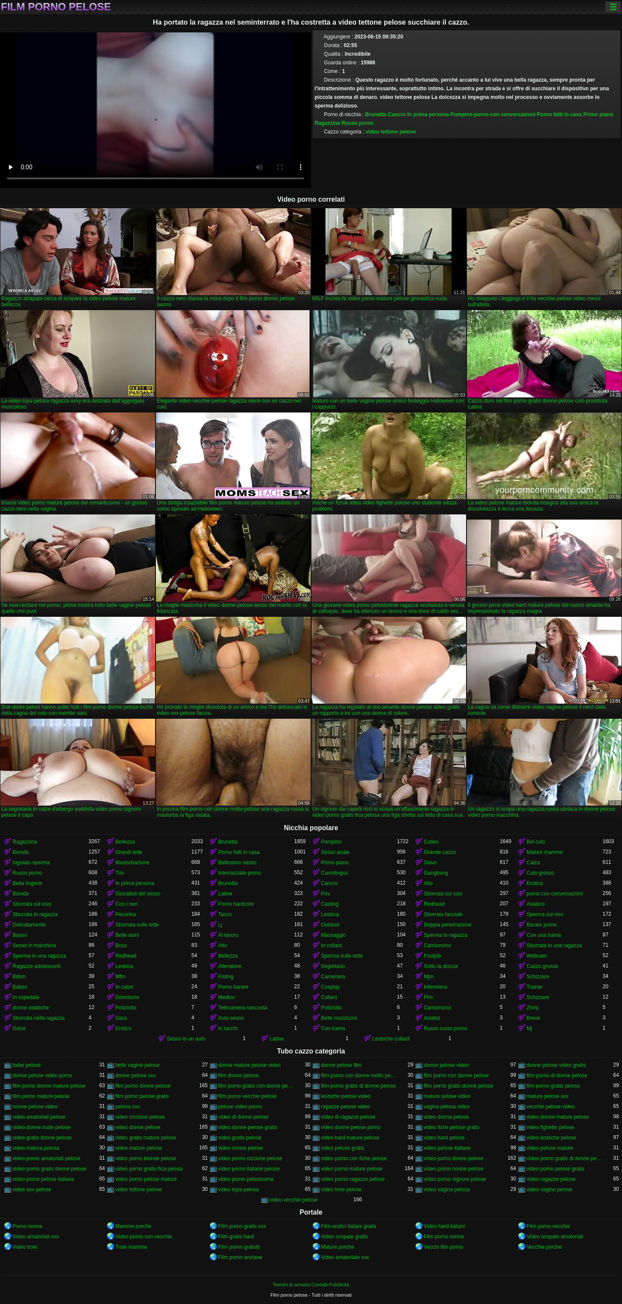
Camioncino (437, 945)
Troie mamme (131, 1247)
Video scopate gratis (344, 1237)
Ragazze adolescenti (36, 966)
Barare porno (542, 925)
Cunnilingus (334, 873)
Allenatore (229, 966)
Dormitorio (127, 997)
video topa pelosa (238, 1190)
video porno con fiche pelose (354, 1158)
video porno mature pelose (351, 1169)
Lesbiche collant (390, 1039)
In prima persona (428, 114)
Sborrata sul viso (443, 894)
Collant (329, 997)
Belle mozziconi (339, 1018)
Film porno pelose (56, 7)
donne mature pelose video (249, 1065)
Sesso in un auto (186, 1039)
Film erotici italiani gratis (348, 1226)
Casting (330, 904)
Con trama (333, 1028)
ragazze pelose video (345, 1107)
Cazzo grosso (542, 966)
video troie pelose (341, 1190)
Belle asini (127, 935)
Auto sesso (231, 1018)
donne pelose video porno (42, 1075)
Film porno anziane (240, 1257)
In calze (124, 987)
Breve (533, 1018)
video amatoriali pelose (39, 1117)
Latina (277, 1039)
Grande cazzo (440, 852)
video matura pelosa (36, 1148)
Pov (325, 894)
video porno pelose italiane (43, 1179)
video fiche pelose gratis (451, 1127)
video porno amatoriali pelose (46, 1158)
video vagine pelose (549, 1190)
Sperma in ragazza (445, 935)
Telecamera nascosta (242, 1008)
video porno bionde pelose (145, 1158)
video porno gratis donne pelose (49, 1169)
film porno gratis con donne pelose (256, 1086)
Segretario (333, 966)
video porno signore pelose (455, 1179)
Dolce (19, 1028)
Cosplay (330, 987)
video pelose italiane (447, 1148)
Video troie (25, 1247)
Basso (20, 935)
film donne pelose (238, 1075)
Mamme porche (133, 1226)
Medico (226, 997)
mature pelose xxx (547, 1096)
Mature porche (337, 1247)
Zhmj (532, 1008)
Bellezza (125, 842)
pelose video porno (240, 1107)
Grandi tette (129, 852)
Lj (220, 925)
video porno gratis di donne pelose (565, 1158)
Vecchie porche (544, 1247)
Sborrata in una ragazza (554, 945)
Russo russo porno (445, 1028)
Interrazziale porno (239, 873)
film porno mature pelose (41, 1096)
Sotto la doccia (441, 966)
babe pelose (27, 1065)
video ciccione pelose (140, 1117)
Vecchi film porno (443, 1247)
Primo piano (598, 114)
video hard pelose (444, 1138)
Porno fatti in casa (559, 114)
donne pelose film (341, 1065)
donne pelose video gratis (556, 1065)
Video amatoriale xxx (345, 1257)
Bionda (21, 852)
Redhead (434, 904)
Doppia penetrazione (448, 925)
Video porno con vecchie (143, 1237)
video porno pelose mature (146, 1179)
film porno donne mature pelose (49, 1086)
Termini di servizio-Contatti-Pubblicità (311, 1284)
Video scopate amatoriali (555, 1237)
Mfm (120, 977)
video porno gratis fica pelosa (149, 1169)
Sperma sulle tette (342, 956)
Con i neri (126, 904)
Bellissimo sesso (237, 863)
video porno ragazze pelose (352, 1179)
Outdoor (330, 925)
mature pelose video (447, 1096)
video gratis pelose (239, 1138)
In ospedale (26, 997)
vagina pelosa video (447, 1107)
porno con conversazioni (504, 114)
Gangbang (436, 873)
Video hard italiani (444, 1226)
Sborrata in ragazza (35, 914)
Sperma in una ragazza (39, 956)
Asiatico (536, 904)
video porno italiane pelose (249, 1169)
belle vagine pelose (137, 1065)
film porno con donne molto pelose (359, 1075)
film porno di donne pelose (557, 1075)
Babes (20, 987)
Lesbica (330, 914)
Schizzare (538, 977)
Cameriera (333, 977)
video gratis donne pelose (42, 1138)
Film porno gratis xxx (242, 1226)
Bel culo (536, 842)
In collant (331, 945)
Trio (119, 873)
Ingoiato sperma (31, 863)
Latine (225, 894)
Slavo (430, 863)
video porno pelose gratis (555, 1169)
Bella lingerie (27, 883)
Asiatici (432, 1018)
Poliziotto (125, 1008)
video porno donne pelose (453, 1158)
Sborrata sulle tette (137, 925)
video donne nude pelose (41, 1127)
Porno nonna (27, 1226)
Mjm (429, 977)
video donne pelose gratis (247, 1127)
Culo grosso (540, 873)
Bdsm (19, 977)
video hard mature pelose (350, 1138)
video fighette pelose (550, 1127)
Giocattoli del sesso (137, 894)
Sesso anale (335, 852)
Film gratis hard (236, 1237)
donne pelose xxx (135, 1075)
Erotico (123, 1028)
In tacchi (228, 1028)
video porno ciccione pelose (250, 1158)
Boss (121, 945)
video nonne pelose (240, 1148)
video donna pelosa (446, 1117)
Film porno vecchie (548, 1226)
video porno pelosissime (246, 1179)
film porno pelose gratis (142, 1096)
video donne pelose (137, 1127)
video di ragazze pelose (348, 1117)
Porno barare (233, 987)
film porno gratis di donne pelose (358, 1086)
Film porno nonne (444, 1237)
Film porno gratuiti (239, 1247)
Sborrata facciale (443, 914)
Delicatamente (29, 925)
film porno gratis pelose (553, 1086)
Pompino (462, 114)
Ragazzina (327, 123)
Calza (533, 863)
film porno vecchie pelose (247, 1096)
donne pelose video (446, 1065)
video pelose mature (550, 1148)
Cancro (397, 114)
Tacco (225, 914)
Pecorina (125, 914)
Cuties (431, 842)
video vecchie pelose (293, 1200)
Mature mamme (545, 852)
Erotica (535, 883)
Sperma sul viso (545, 914)
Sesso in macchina (34, 945)
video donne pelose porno (351, 1127)
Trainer (535, 987)
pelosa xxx (127, 1107)
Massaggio (333, 935)
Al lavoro (228, 935)
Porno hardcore (236, 904)
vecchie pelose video (550, 1107)
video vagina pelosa (447, 1190)
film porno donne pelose (143, 1086)
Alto (428, 883)
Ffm (428, 997)
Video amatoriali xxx (36, 1237)
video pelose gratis (342, 1148)
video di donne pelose (243, 1117)
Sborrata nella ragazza (39, 1018)
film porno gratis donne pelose (458, 1086)
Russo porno (358, 123)
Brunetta (375, 114)
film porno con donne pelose (456, 1075)
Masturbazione (132, 863)
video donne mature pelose (558, 1117)
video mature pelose (138, 1148)
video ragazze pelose (551, 1179)
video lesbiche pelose (551, 1138)
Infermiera (435, 987)
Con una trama (544, 935)
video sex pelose (32, 1190)
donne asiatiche (31, 1008)
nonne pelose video (35, 1107)
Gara (121, 1018)
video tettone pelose (391, 132)
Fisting (225, 977)
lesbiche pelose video (346, 1096)
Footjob (432, 956)
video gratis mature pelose (145, 1138)
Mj (529, 1028)
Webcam (537, 956)
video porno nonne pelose (453, 1169)
